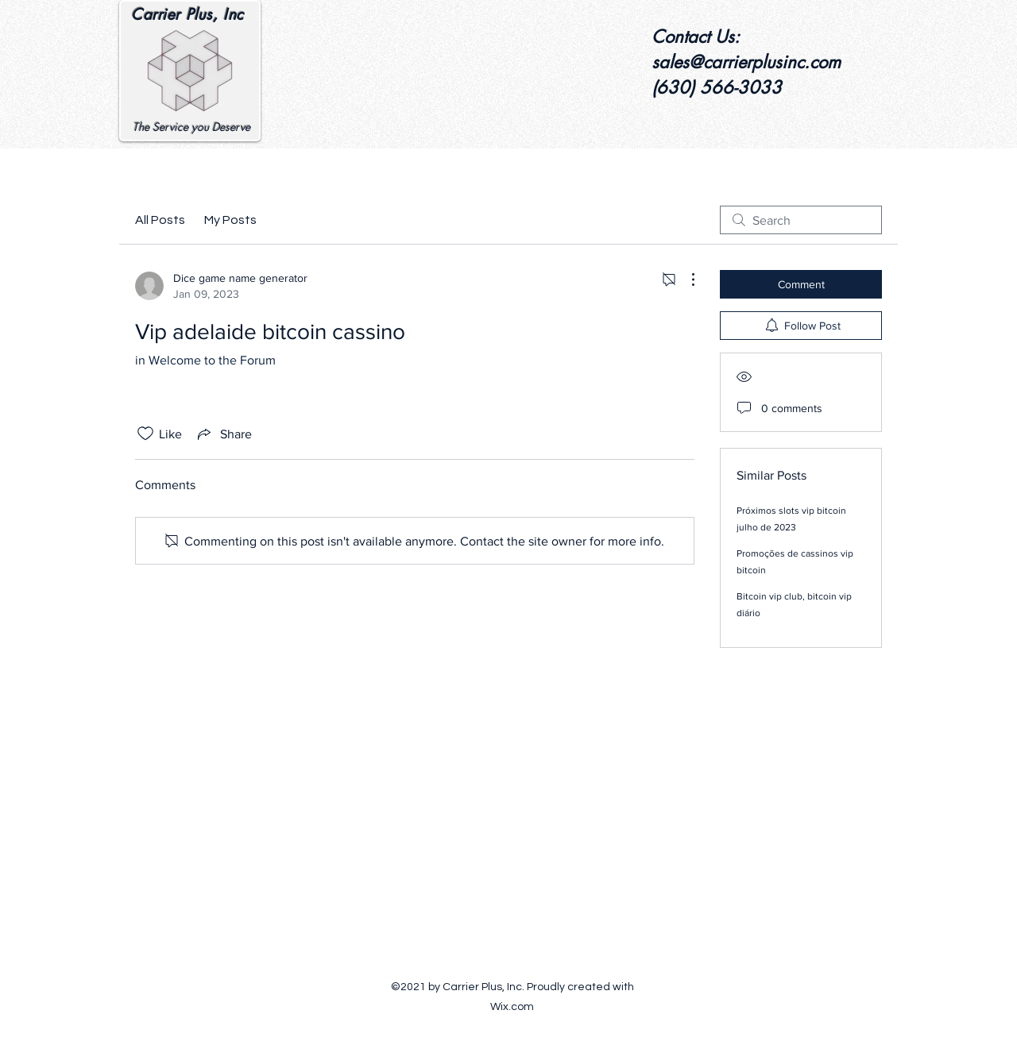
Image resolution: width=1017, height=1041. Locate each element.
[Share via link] (223, 433)
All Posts (160, 220)
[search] (801, 220)
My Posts (230, 220)
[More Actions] (684, 279)
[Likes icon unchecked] (145, 433)
